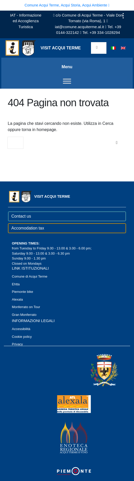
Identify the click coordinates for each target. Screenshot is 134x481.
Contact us (21, 216)
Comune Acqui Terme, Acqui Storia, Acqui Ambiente (66, 5)
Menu (67, 67)
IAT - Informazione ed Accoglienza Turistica (25, 21)
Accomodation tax (27, 228)
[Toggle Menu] (67, 81)
